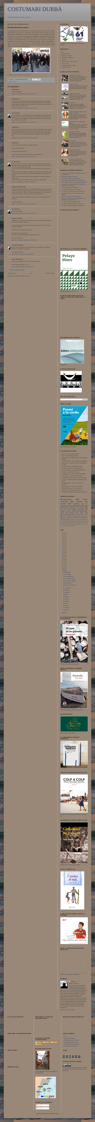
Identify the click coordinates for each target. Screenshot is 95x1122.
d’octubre (65, 590)
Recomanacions (66, 499)
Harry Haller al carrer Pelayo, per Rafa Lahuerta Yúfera (74, 182)
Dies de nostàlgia (67, 574)
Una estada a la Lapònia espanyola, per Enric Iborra (73, 205)
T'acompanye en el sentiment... (71, 1046)
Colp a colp (85, 524)
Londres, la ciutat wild (74, 93)
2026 (63, 532)
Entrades (39, 1105)
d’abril (65, 603)
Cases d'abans (72, 102)
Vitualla (73, 514)
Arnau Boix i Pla (16, 245)
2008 (63, 612)
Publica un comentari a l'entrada (17, 270)
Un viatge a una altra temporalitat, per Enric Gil (72, 203)
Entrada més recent (12, 273)
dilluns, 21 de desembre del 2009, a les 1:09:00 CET (23, 156)
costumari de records (66, 522)
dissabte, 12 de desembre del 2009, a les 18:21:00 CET (24, 108)
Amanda (79, 524)
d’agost (65, 594)
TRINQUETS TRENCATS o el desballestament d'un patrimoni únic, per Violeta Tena (74, 199)
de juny (65, 599)
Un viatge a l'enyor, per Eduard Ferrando (71, 201)
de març (65, 605)
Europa (72, 525)
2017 (63, 552)
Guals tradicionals (67, 583)
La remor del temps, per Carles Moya (70, 187)
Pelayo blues (83, 522)
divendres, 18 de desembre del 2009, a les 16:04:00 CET (24, 137)
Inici (31, 273)
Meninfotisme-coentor (22, 79)
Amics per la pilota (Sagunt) (69, 580)
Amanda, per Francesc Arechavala (69, 176)
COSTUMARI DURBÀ (35, 9)
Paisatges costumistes (77, 509)
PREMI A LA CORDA (67, 55)
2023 (63, 539)
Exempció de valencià (74, 131)
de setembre (66, 592)
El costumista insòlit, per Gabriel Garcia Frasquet (73, 180)
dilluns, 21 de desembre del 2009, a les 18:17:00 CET (24, 213)
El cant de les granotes (66, 525)
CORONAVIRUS (77, 506)
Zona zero (63, 509)
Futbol (73, 511)
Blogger (57, 1113)
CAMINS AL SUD (66, 67)
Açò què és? (62, 520)
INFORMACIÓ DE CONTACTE (71, 1040)
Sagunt (82, 508)
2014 (63, 559)
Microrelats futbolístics (68, 576)
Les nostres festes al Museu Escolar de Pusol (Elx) (73, 191)
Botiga (68, 520)
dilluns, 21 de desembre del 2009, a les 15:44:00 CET (24, 204)
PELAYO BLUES (66, 54)
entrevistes (74, 519)
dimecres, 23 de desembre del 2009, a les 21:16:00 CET (24, 240)
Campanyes (83, 517)
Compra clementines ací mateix (71, 1042)
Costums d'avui (69, 517)
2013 (63, 561)
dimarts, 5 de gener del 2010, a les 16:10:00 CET (23, 254)
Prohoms (72, 513)
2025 (63, 535)
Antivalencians (64, 514)
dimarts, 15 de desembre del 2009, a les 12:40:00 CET (24, 122)
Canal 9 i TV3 (81, 514)
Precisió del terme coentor (69, 578)
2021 (63, 543)
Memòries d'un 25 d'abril (75, 75)
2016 (63, 554)
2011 (63, 566)
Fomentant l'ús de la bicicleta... (70, 585)
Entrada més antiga (49, 273)
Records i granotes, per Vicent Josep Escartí (71, 196)
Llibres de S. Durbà (65, 516)
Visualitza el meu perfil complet (67, 1009)
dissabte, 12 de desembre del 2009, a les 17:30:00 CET (24, 94)
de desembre (66, 572)
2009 (63, 570)
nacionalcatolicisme (82, 519)
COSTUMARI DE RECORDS (69, 65)
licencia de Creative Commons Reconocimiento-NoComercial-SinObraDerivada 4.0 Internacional (75, 1069)
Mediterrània (73, 508)
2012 (63, 563)
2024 (63, 537)
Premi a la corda (63, 524)
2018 (63, 550)
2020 (63, 546)
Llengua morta (76, 516)
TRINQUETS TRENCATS (68, 57)
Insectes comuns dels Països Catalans (79, 520)
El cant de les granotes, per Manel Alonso (71, 178)
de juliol (65, 596)
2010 (63, 568)
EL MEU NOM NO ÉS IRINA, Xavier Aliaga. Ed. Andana (78, 112)
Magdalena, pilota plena (74, 150)
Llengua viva (64, 511)
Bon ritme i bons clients (69, 1038)
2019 (63, 548)
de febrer (65, 607)
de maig (65, 601)
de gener (65, 610)
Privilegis (62, 508)
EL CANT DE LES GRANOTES (69, 61)
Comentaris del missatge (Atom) (21, 276)
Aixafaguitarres (72, 140)
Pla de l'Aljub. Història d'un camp (71, 1044)
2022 (63, 541)
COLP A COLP (65, 63)
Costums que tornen (65, 519)
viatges (82, 513)
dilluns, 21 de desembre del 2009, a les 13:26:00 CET (24, 182)
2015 (63, 557)
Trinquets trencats (72, 524)
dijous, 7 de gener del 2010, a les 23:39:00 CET (22, 266)
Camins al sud (76, 522)
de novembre (66, 588)
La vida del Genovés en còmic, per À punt (71, 189)
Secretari (14, 113)
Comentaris (39, 1108)
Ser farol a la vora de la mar (75, 159)
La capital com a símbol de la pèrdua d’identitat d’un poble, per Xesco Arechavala (74, 184)
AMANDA (64, 59)
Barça (76, 517)
